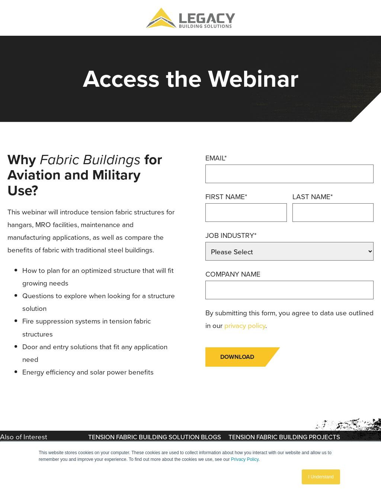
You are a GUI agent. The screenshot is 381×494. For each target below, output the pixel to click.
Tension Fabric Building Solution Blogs (154, 437)
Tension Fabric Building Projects (284, 437)
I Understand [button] (321, 476)
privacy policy (244, 325)
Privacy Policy (245, 459)
